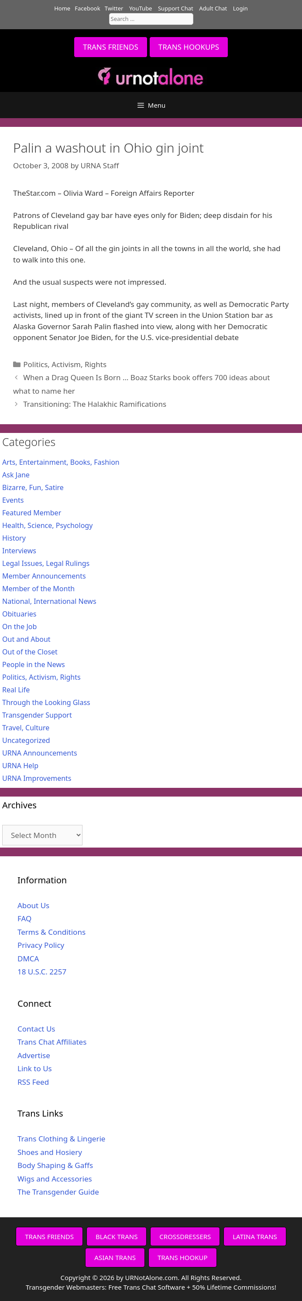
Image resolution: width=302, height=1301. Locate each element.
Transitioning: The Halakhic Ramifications (94, 404)
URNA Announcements (39, 753)
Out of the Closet (30, 652)
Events (13, 500)
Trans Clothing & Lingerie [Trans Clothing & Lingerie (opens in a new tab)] (61, 1139)
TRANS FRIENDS (110, 47)
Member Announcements (44, 576)
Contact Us (36, 1029)
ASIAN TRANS (115, 1257)
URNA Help (20, 765)
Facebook (87, 8)
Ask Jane (16, 475)
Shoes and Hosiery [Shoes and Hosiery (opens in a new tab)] (49, 1152)
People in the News (33, 664)
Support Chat (175, 8)
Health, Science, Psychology (47, 525)
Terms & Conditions (51, 932)
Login (240, 8)
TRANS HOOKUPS (188, 47)
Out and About (26, 639)
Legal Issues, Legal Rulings (45, 563)
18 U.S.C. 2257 (41, 972)
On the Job (19, 626)
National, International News (49, 601)
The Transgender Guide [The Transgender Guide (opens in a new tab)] (58, 1192)
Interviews (19, 550)
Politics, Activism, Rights (64, 364)
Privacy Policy (40, 945)
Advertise (33, 1055)
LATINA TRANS (255, 1236)
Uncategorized (26, 740)
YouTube (140, 8)
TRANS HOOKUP (183, 1257)
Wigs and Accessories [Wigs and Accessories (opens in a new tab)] (54, 1179)
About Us (33, 905)
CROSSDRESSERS (185, 1236)
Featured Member (31, 513)
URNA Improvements (37, 778)
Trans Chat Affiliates (51, 1042)
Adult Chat (213, 8)
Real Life (16, 690)
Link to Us (34, 1068)
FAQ (24, 918)
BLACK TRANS (116, 1236)
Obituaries (19, 614)
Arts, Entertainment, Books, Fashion (61, 462)
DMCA (28, 959)
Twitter (114, 8)
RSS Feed (33, 1082)
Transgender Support (37, 715)
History (14, 538)
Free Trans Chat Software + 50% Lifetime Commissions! (192, 1287)
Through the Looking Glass (46, 702)
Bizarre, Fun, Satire (33, 487)
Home (62, 8)
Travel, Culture (25, 727)
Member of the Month (38, 588)
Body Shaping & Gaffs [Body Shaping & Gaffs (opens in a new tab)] (55, 1165)
